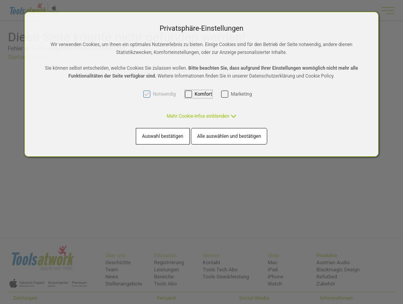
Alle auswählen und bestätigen (229, 136)
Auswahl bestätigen (162, 136)
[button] (201, 116)
